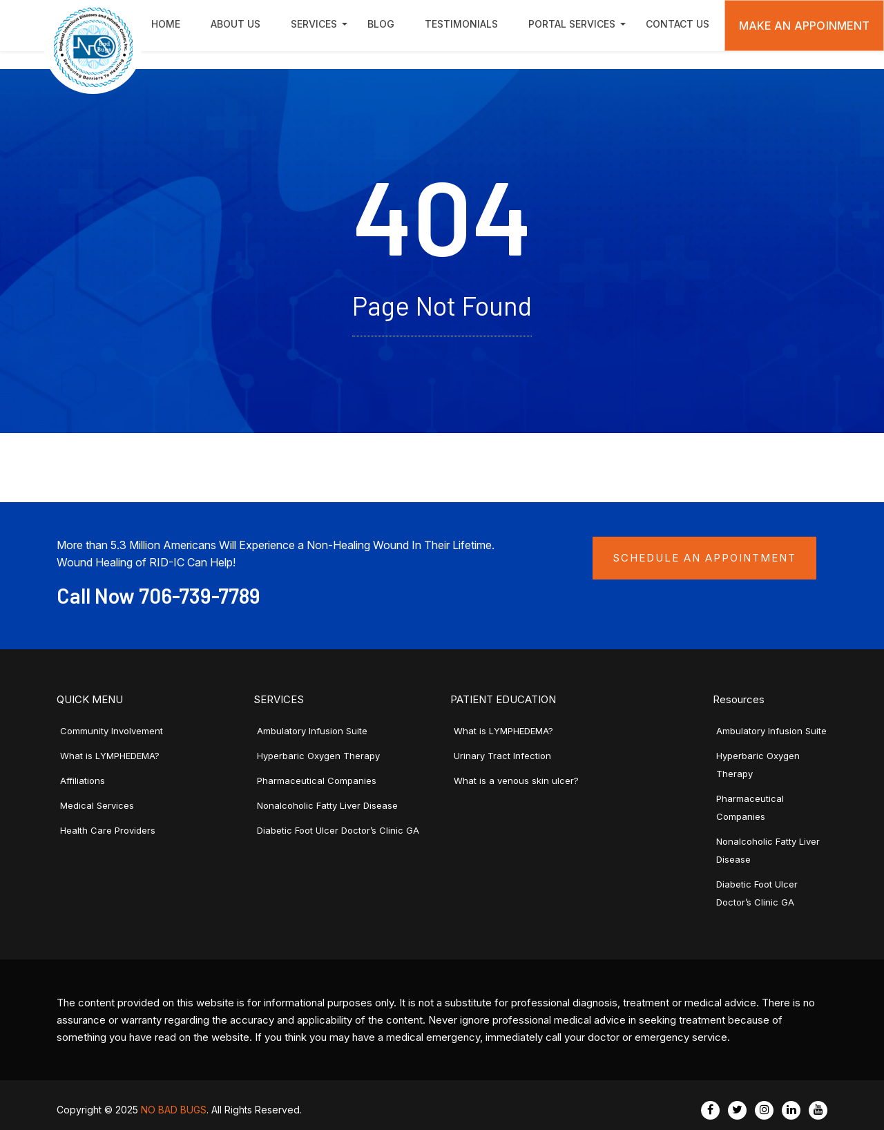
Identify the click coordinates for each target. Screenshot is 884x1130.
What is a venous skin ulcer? (516, 780)
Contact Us (677, 24)
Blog (380, 24)
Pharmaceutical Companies (316, 780)
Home (165, 24)
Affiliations (82, 780)
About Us (235, 24)
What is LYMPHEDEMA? (110, 755)
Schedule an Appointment (704, 557)
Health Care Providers (107, 830)
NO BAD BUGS (173, 1109)
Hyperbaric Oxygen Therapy (318, 755)
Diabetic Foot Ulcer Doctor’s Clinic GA (338, 830)
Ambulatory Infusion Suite (312, 730)
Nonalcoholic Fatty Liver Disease (327, 805)
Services (314, 24)
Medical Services (97, 805)
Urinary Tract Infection (502, 755)
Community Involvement (111, 730)
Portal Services (571, 24)
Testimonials (461, 24)
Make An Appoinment (804, 25)
